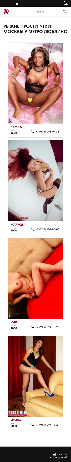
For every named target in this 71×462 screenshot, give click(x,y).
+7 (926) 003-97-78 (47, 131)
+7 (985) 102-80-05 (47, 229)
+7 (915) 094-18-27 (47, 327)
